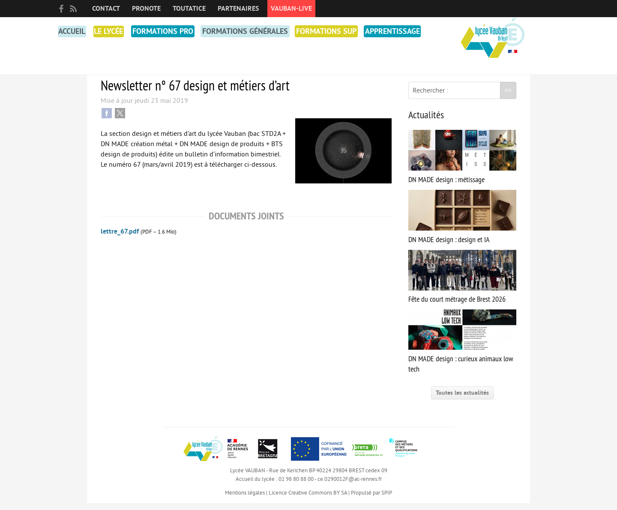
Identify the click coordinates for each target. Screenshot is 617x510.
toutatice (189, 8)
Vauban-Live (291, 8)
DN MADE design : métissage (462, 164)
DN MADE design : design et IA (462, 224)
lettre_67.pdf (120, 238)
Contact (106, 8)
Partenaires (238, 8)
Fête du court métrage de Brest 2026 (462, 284)
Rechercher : (430, 97)
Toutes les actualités (462, 399)
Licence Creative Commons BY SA (308, 500)
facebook (61, 8)
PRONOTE (146, 8)
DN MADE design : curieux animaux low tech (462, 348)
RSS (73, 8)
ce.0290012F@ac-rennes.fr (349, 486)
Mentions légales (245, 500)
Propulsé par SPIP (371, 500)
